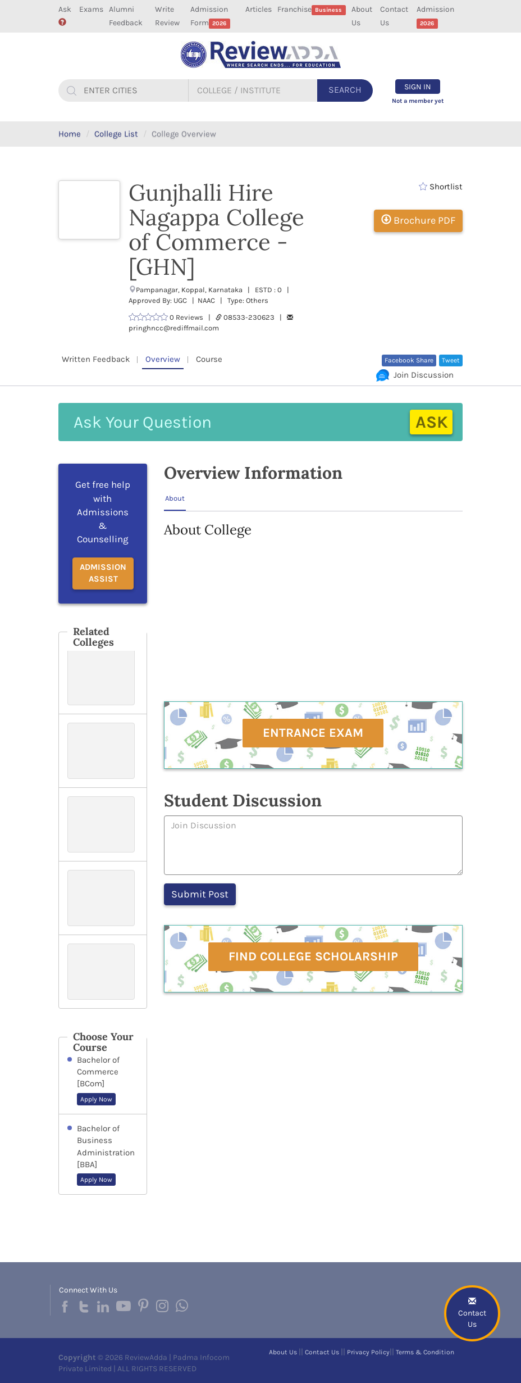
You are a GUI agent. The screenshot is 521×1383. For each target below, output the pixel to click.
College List (116, 134)
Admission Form (210, 16)
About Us (361, 16)
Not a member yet (418, 101)
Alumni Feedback (126, 16)
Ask (64, 15)
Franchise (311, 9)
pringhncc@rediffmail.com (174, 328)
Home (69, 134)
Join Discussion (415, 375)
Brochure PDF (418, 220)
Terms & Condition (425, 1352)
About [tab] (175, 498)
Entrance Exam (313, 732)
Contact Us (394, 16)
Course (209, 359)
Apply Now (96, 1099)
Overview (162, 359)
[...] (134, 90)
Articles (258, 9)
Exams (91, 9)
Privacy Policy (368, 1352)
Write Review (167, 16)
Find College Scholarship (313, 956)
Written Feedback (96, 359)
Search (345, 89)
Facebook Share (409, 360)
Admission (435, 16)
